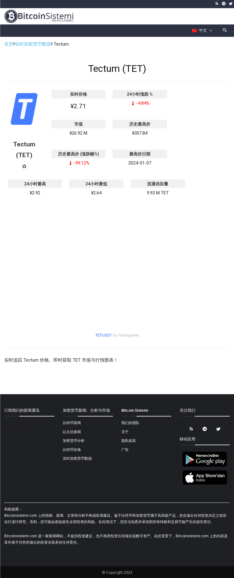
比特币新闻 (72, 423)
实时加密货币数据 (33, 44)
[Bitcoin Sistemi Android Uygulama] (205, 465)
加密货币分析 (74, 441)
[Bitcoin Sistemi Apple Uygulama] (205, 484)
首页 (8, 44)
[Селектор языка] (202, 30)
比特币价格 (72, 450)
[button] (225, 30)
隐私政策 (128, 441)
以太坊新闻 (72, 432)
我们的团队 (130, 423)
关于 (125, 432)
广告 (125, 450)
